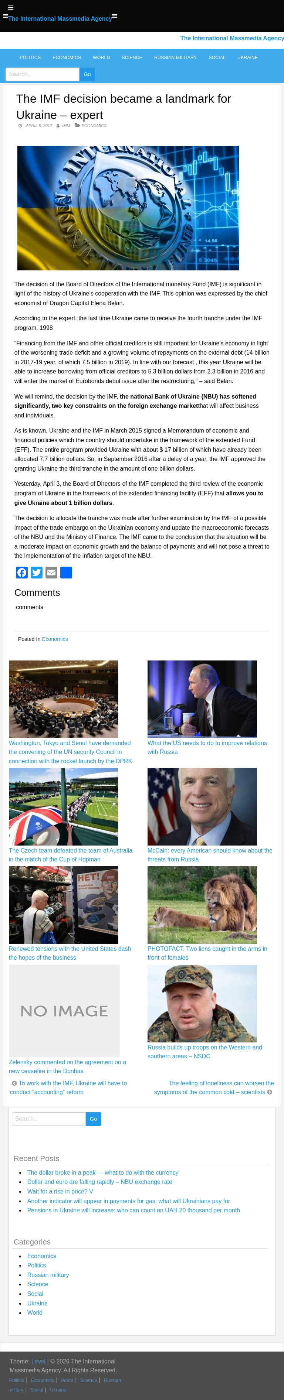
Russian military (175, 57)
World (101, 57)
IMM (66, 125)
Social (217, 57)
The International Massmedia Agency (60, 19)
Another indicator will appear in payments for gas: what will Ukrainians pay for (128, 1201)
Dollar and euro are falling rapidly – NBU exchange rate (99, 1182)
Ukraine (247, 57)
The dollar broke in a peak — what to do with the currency (103, 1172)
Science (132, 57)
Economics (67, 57)
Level (38, 1361)
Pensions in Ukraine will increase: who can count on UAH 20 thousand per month (133, 1210)
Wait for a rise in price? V (60, 1191)
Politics (30, 57)
